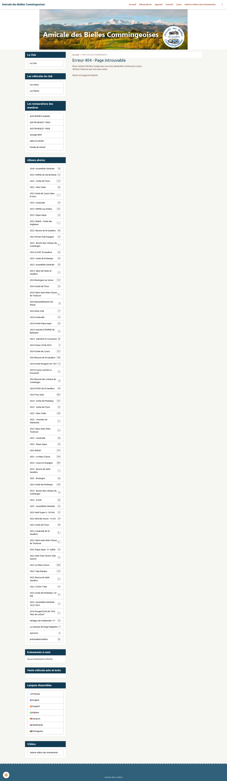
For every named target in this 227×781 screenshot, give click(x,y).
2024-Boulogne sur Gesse (45, 280)
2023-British (45, 450)
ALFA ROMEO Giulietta (40, 116)
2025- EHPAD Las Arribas (45, 208)
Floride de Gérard (37, 147)
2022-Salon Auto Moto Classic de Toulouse (45, 542)
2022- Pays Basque (45, 571)
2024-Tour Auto (45, 394)
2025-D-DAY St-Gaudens (45, 252)
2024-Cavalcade (45, 317)
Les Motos (34, 91)
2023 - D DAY (45, 500)
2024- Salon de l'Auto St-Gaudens (45, 272)
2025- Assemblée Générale (45, 264)
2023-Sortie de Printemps (45, 484)
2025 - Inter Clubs (45, 187)
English (34, 700)
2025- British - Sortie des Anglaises (45, 223)
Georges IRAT (36, 135)
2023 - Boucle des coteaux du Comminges (45, 492)
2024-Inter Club (45, 311)
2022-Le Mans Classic (45, 565)
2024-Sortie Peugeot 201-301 (45, 363)
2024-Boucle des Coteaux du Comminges (45, 380)
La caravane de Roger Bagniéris (45, 626)
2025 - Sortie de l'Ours (45, 181)
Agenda (158, 4)
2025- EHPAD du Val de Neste (45, 174)
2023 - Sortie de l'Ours (45, 407)
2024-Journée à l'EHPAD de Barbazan (45, 331)
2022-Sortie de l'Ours (45, 524)
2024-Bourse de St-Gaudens (45, 357)
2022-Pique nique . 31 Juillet (45, 549)
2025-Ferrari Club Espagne (45, 236)
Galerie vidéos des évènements (200, 4)
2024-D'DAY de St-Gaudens (45, 388)
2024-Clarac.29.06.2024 (45, 345)
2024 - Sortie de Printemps (45, 400)
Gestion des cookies (114, 777)
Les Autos (34, 85)
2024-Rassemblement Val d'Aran (45, 303)
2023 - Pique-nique (45, 444)
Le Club (33, 63)
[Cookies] (6, 775)
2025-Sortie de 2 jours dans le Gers (45, 195)
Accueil (132, 4)
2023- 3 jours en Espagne (45, 462)
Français (35, 694)
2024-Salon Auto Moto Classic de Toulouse (45, 294)
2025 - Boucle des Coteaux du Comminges (45, 244)
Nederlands (36, 725)
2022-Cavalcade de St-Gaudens (45, 532)
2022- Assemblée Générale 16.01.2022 (45, 603)
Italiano (34, 712)
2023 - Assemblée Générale (45, 506)
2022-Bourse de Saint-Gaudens (45, 579)
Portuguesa (36, 731)
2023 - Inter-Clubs (45, 413)
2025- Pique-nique (45, 215)
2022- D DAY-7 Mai (45, 586)
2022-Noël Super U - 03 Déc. (45, 512)
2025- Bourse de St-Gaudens (45, 230)
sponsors (45, 633)
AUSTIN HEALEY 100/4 (40, 122)
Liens (178, 4)
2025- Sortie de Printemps (45, 258)
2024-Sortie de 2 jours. (45, 351)
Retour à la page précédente (85, 75)
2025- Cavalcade (45, 202)
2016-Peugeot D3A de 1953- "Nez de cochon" (45, 613)
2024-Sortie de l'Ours (45, 286)
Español (35, 706)
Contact (169, 4)
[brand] (23, 4)
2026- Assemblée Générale (45, 168)
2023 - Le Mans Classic (45, 456)
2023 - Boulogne (45, 478)
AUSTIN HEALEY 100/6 (40, 128)
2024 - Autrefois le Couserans (45, 338)
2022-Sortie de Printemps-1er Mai (45, 594)
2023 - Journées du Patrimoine (45, 421)
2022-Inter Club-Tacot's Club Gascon (45, 557)
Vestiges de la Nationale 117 (45, 620)
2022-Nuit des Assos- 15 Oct (45, 518)
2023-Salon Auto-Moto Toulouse (45, 430)
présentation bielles (45, 639)
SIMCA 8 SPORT (37, 141)
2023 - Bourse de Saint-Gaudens (45, 470)
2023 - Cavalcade (45, 438)
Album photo (145, 4)
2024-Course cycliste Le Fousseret (45, 371)
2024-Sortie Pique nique (45, 323)
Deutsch (35, 719)
